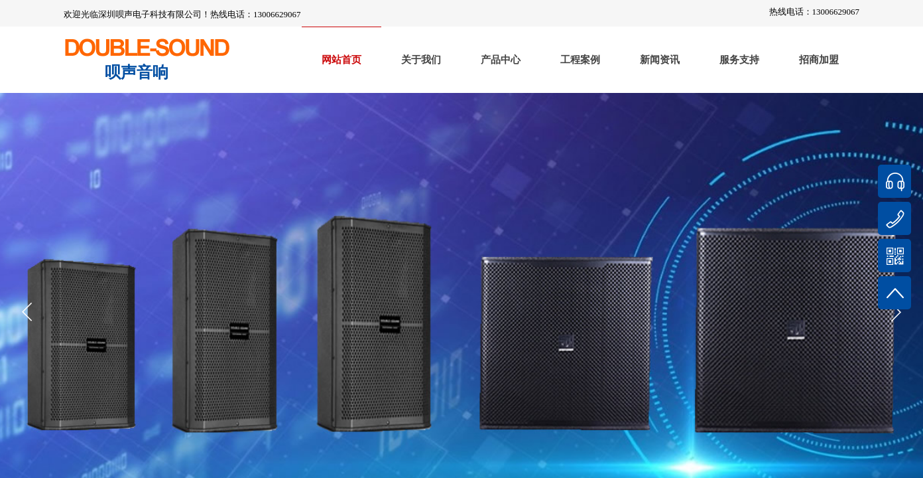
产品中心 (501, 59)
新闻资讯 (660, 59)
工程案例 (580, 59)
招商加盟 (819, 59)
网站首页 (341, 59)
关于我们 (421, 59)
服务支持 (739, 59)
